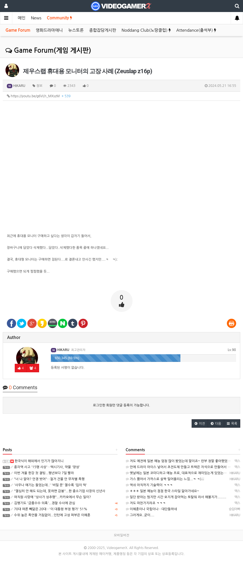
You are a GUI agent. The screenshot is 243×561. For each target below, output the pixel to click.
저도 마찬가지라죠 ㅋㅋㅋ (146, 503)
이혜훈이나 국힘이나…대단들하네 (151, 509)
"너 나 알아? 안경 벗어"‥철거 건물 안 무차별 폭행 (47, 479)
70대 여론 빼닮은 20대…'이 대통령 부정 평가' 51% (48, 509)
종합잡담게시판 (102, 30)
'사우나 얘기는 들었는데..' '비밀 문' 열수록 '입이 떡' (48, 485)
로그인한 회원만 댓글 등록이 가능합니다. (121, 405)
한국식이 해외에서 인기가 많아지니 (37, 461)
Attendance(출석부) (196, 30)
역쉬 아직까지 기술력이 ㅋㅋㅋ (149, 485)
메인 (21, 18)
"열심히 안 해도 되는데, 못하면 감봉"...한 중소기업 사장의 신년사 (57, 491)
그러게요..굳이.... (140, 515)
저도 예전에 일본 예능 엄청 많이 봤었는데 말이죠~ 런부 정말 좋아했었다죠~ (181, 461)
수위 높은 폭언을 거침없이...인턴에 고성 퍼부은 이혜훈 (50, 515)
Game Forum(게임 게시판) (48, 50)
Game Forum (17, 30)
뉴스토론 (76, 30)
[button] (200, 423)
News (36, 18)
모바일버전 (121, 535)
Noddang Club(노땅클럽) (146, 30)
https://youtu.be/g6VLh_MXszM (39, 96)
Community (59, 18)
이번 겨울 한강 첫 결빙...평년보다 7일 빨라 (42, 473)
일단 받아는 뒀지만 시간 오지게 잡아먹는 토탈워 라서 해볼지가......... (176, 497)
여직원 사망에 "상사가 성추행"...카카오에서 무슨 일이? (50, 497)
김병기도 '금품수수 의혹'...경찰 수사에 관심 (42, 503)
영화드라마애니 (49, 30)
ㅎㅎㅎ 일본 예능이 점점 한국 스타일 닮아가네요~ (162, 491)
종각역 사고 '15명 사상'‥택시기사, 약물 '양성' (45, 467)
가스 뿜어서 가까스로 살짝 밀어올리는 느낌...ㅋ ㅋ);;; (165, 479)
